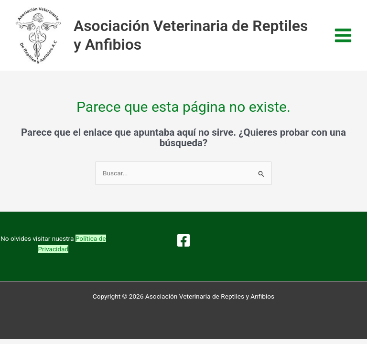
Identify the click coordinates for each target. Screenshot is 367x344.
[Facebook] (183, 240)
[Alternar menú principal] (343, 35)
